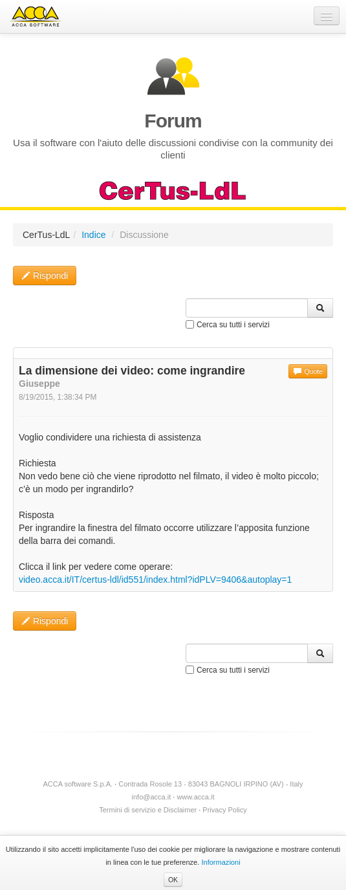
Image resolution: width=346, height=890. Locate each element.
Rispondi (44, 275)
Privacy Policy (224, 810)
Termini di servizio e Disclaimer (148, 810)
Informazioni (220, 862)
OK (173, 880)
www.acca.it (195, 797)
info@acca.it (151, 797)
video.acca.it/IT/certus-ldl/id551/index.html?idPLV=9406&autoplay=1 (155, 579)
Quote (308, 371)
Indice (93, 235)
